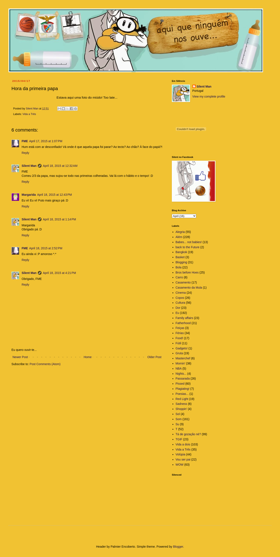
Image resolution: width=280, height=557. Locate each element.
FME (25, 141)
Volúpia (180, 454)
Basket (180, 257)
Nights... (181, 373)
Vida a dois (183, 444)
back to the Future (188, 247)
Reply (25, 152)
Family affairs (184, 318)
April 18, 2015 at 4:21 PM (59, 273)
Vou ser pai (183, 459)
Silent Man (29, 165)
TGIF (179, 439)
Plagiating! (182, 388)
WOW (179, 464)
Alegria (180, 232)
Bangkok (181, 252)
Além (179, 237)
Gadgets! (182, 348)
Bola (179, 267)
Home (87, 357)
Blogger (178, 546)
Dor (178, 307)
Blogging (181, 262)
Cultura (180, 302)
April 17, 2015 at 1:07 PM (45, 141)
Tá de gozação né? (188, 434)
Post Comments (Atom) (45, 364)
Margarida (29, 194)
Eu (177, 313)
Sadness (181, 403)
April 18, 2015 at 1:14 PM (59, 219)
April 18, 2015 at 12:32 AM (60, 165)
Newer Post (20, 357)
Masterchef (183, 358)
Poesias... (182, 393)
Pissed (180, 383)
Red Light (182, 399)
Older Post (154, 357)
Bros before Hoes (187, 272)
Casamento (183, 282)
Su (177, 424)
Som (179, 419)
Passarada (183, 378)
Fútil (178, 343)
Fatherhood (183, 323)
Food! (179, 338)
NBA (179, 368)
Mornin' (180, 363)
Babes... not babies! (189, 242)
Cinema (181, 292)
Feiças (180, 328)
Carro (179, 277)
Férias (180, 333)
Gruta (179, 353)
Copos (180, 297)
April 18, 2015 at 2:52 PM (45, 248)
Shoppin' (181, 409)
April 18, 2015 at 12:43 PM (54, 194)
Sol (178, 414)
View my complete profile (208, 96)
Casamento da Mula (189, 287)
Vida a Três (29, 114)
